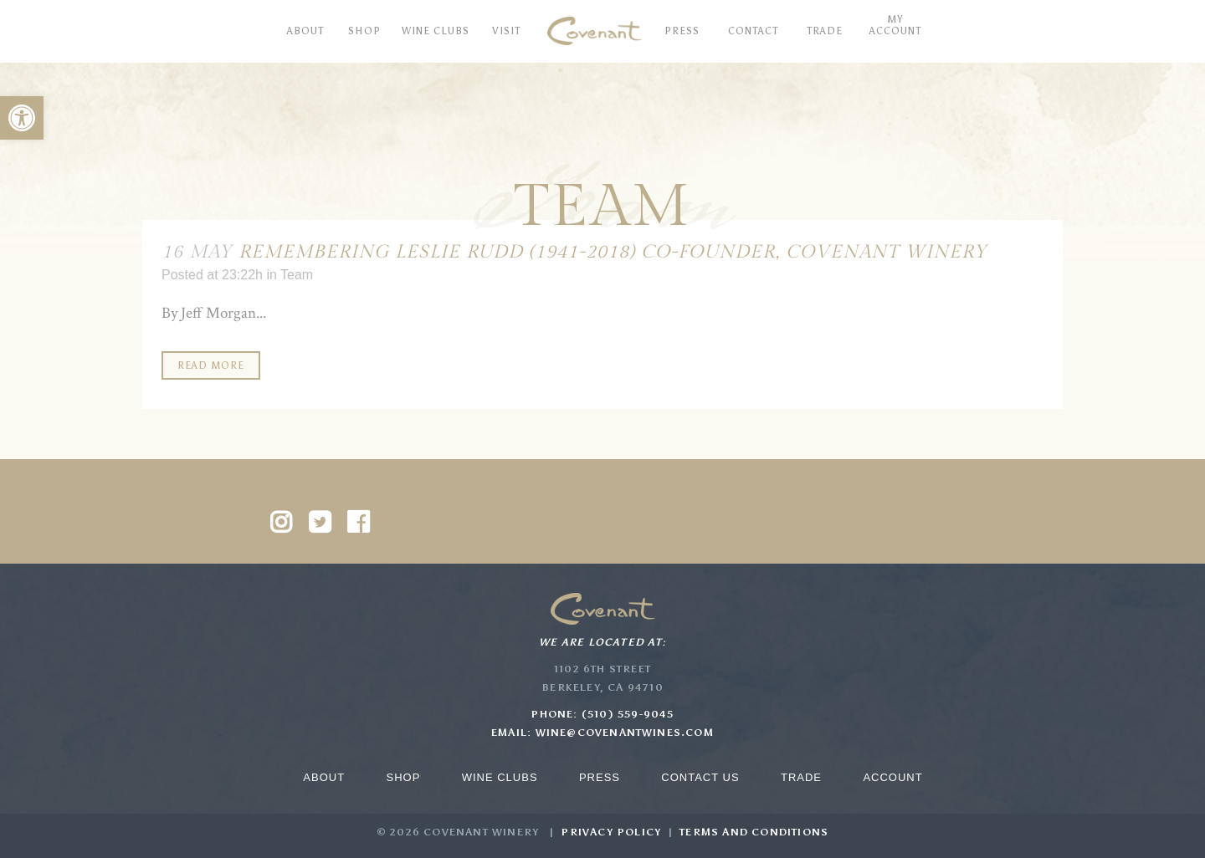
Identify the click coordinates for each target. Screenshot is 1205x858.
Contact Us (700, 777)
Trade (801, 777)
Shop (403, 777)
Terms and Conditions (753, 832)
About (324, 777)
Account (892, 777)
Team (296, 275)
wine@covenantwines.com (625, 732)
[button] (22, 118)
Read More (210, 365)
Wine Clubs (500, 777)
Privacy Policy (611, 832)
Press (599, 777)
